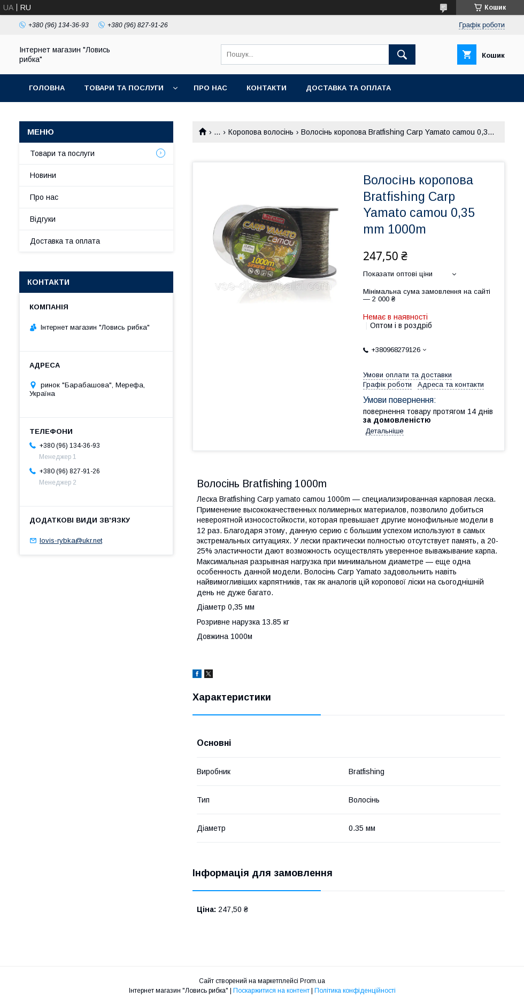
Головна (47, 88)
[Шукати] (402, 54)
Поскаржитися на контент (271, 990)
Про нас (210, 88)
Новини (43, 175)
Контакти (266, 88)
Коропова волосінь (261, 132)
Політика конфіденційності (355, 990)
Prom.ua (312, 981)
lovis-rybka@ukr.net (71, 540)
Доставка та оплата (348, 88)
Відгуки (43, 219)
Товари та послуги (124, 88)
